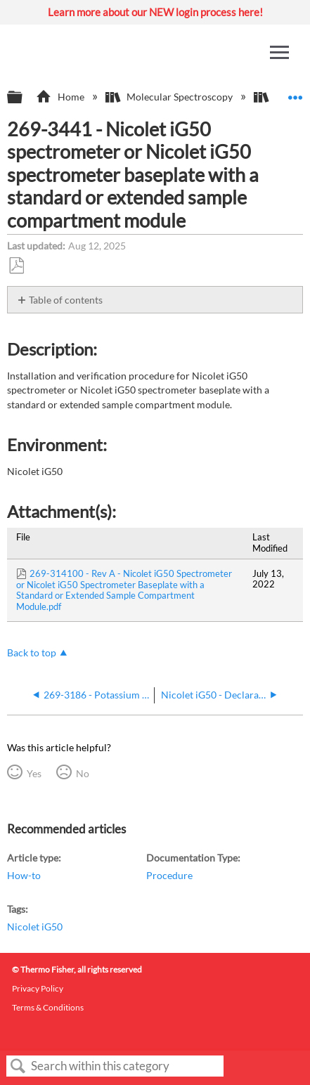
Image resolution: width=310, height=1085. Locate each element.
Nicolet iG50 (35, 927)
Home (61, 97)
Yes (34, 773)
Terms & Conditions (48, 1007)
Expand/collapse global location (295, 93)
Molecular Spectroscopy (170, 97)
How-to (24, 875)
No (82, 773)
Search (18, 1066)
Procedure (169, 875)
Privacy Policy (37, 988)
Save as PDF (16, 266)
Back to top (31, 652)
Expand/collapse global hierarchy (23, 98)
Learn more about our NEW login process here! (155, 12)
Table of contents (66, 300)
